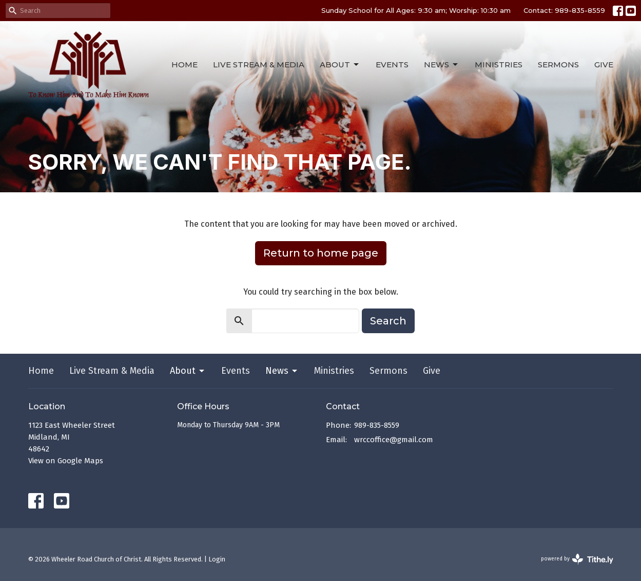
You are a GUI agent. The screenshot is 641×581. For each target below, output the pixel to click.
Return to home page (320, 253)
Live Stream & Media (258, 64)
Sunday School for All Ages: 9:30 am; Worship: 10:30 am (416, 10)
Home (184, 64)
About (340, 65)
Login (216, 559)
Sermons (558, 64)
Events (392, 64)
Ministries (498, 64)
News (441, 65)
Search (388, 321)
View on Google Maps (65, 460)
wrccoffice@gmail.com (393, 439)
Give (603, 64)
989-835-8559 (376, 425)
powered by (577, 559)
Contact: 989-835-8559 (564, 10)
